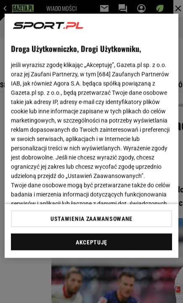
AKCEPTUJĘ (91, 242)
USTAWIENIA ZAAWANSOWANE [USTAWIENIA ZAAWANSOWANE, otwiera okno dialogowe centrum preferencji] (91, 218)
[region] (91, 136)
